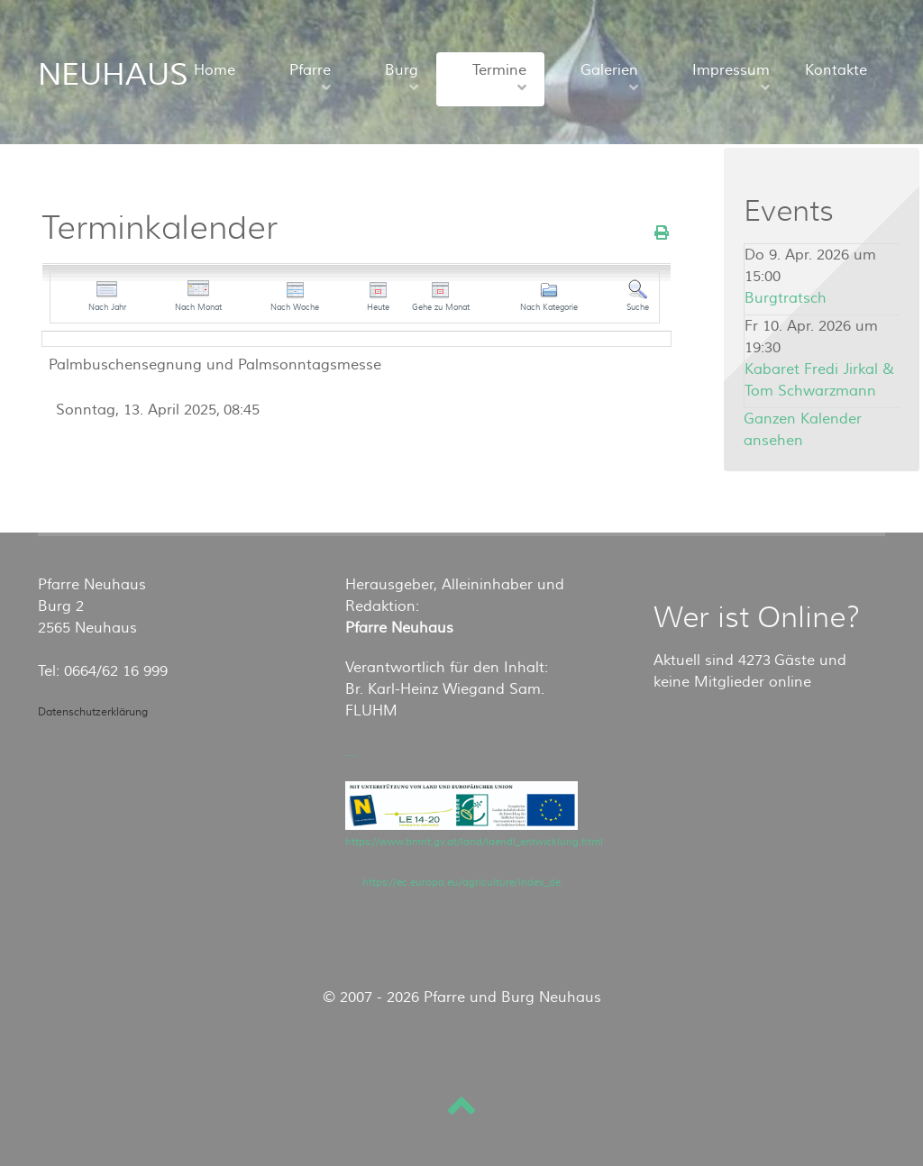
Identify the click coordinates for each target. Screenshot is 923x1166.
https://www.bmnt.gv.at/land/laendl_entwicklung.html (474, 842)
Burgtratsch (786, 298)
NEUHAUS (113, 75)
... (350, 751)
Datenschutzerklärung (93, 712)
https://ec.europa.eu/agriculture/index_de (461, 882)
